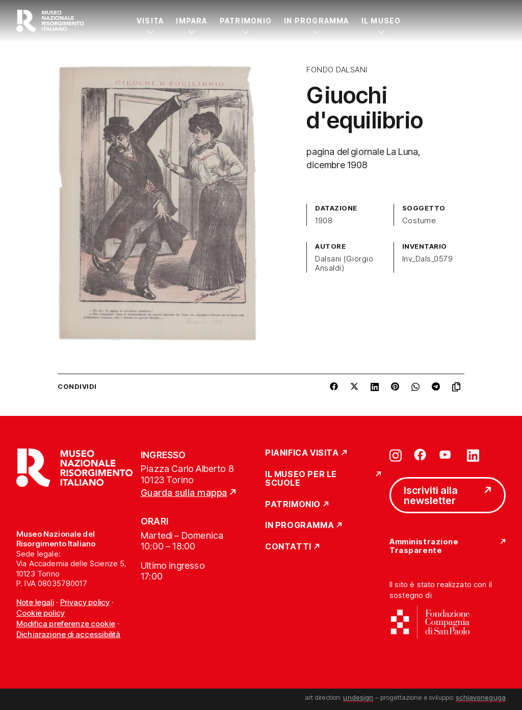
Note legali (35, 602)
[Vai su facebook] (420, 455)
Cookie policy (40, 613)
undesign (358, 697)
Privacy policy (85, 602)
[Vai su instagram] (395, 455)
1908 (323, 220)
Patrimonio (246, 20)
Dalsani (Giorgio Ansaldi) (344, 263)
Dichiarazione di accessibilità (68, 634)
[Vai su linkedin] (473, 455)
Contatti (288, 546)
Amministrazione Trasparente (423, 546)
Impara (191, 20)
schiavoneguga (481, 697)
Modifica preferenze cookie (65, 623)
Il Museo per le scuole (301, 479)
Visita (150, 20)
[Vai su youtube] (446, 455)
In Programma (316, 20)
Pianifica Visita (302, 453)
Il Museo (381, 20)
